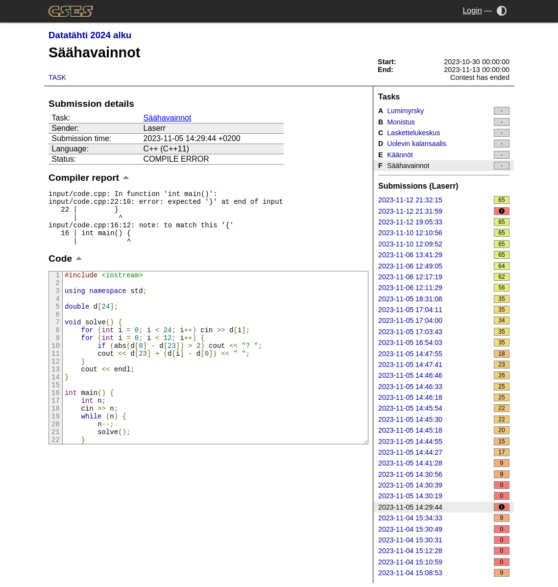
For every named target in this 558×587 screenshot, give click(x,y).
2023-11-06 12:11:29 (443, 288)
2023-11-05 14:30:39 (443, 485)
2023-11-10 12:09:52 (443, 244)
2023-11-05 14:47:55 (443, 354)
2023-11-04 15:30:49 (443, 529)
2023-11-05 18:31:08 (443, 299)
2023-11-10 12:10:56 (443, 233)
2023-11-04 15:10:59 (443, 562)
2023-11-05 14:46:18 (443, 397)
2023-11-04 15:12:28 (443, 551)
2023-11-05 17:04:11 (443, 310)
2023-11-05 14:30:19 (443, 496)
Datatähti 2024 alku (90, 35)
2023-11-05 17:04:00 (443, 320)
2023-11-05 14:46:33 (443, 387)
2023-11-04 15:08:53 (443, 573)
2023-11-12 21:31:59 (443, 211)
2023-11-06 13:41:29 (443, 255)
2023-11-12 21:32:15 (443, 200)
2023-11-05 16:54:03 (443, 342)
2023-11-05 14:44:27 (443, 452)
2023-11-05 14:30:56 (443, 474)
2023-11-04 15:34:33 (443, 518)
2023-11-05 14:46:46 (443, 375)
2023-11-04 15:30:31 (443, 540)
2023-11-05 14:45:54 (443, 408)
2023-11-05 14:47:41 (443, 364)
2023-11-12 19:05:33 (443, 222)
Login (472, 10)
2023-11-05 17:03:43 (443, 332)
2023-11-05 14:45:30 (443, 419)
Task (57, 77)
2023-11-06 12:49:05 (443, 266)
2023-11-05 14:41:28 (443, 463)
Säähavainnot (168, 118)
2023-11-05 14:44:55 (443, 441)
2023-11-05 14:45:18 (443, 430)
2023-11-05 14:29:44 (443, 507)
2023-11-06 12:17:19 (443, 277)
